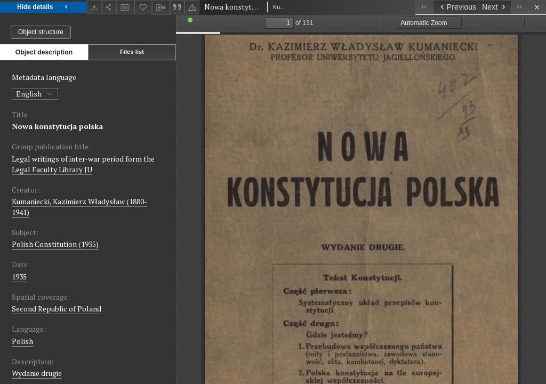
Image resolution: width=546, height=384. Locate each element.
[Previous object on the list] (456, 7)
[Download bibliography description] (161, 7)
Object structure (40, 32)
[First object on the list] (424, 7)
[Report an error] (191, 7)
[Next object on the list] (495, 7)
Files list (132, 52)
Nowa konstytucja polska (57, 126)
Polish (22, 341)
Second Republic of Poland (56, 308)
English (35, 94)
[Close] (537, 7)
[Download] (94, 7)
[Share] (109, 7)
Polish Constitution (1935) (55, 244)
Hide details (43, 7)
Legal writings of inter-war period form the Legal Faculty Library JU (83, 164)
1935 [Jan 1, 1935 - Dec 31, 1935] (19, 276)
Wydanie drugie (37, 373)
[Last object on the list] (519, 7)
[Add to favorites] (143, 7)
